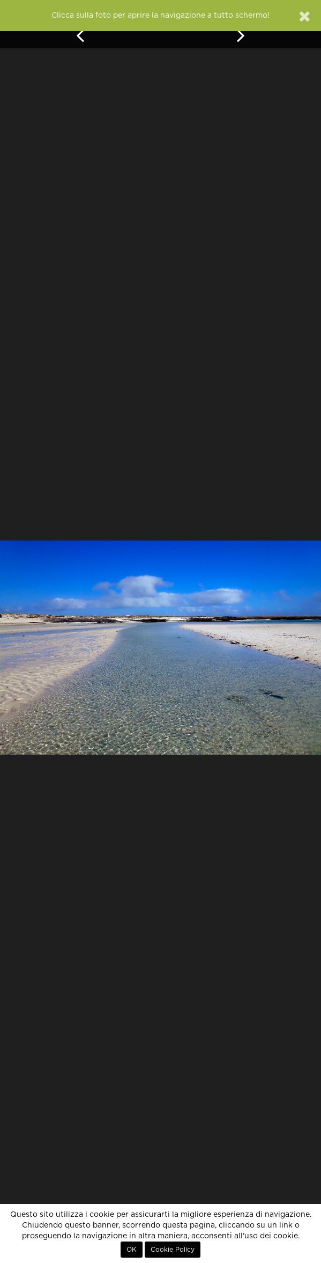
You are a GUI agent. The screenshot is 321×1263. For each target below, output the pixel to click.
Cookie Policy (173, 1249)
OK (131, 1249)
